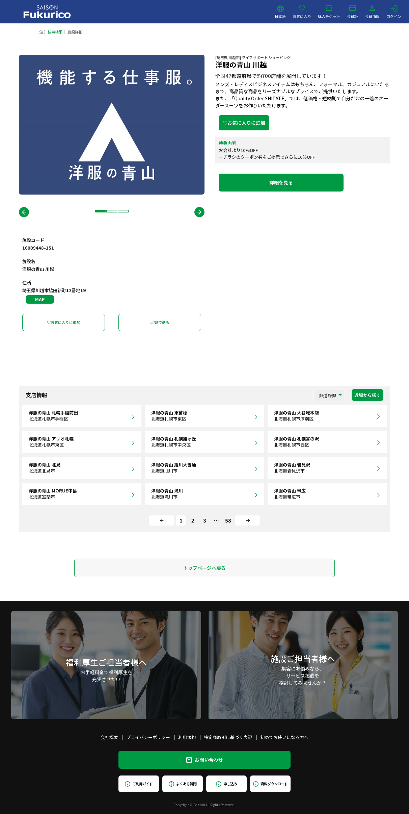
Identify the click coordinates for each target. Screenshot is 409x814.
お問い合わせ (204, 759)
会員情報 (372, 11)
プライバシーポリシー (148, 737)
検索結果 (55, 31)
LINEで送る (160, 322)
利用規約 (187, 737)
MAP (40, 299)
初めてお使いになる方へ (284, 737)
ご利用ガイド (138, 783)
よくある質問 (182, 783)
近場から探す (367, 395)
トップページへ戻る (204, 567)
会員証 (352, 11)
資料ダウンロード (270, 783)
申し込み (226, 783)
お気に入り (302, 11)
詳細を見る (281, 182)
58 (228, 520)
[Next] (247, 520)
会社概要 (109, 737)
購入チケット (329, 11)
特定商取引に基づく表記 (228, 737)
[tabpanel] (111, 125)
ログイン (393, 11)
